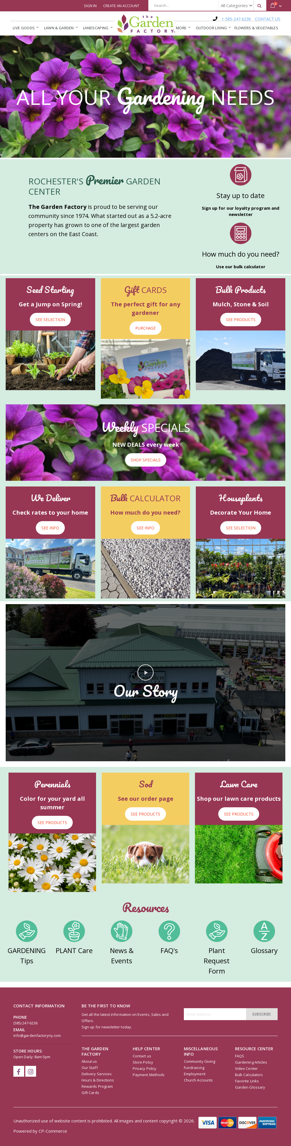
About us (89, 1061)
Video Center (246, 1068)
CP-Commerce (53, 1131)
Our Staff (90, 1067)
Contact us (142, 1055)
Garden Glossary (250, 1087)
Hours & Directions (98, 1080)
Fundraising (194, 1067)
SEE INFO (50, 528)
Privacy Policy (144, 1068)
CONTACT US (267, 19)
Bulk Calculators (249, 1074)
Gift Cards (90, 1092)
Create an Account (121, 5)
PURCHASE (145, 328)
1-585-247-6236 (236, 19)
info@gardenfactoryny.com (37, 1035)
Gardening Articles (251, 1062)
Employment (194, 1073)
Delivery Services (97, 1073)
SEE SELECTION (50, 319)
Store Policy (143, 1062)
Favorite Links (247, 1080)
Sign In (90, 5)
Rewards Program (97, 1086)
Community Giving (199, 1061)
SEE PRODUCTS (240, 319)
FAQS (239, 1055)
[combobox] (207, 5)
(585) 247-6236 (25, 1023)
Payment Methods (149, 1074)
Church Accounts (198, 1080)
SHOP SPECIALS (146, 460)
